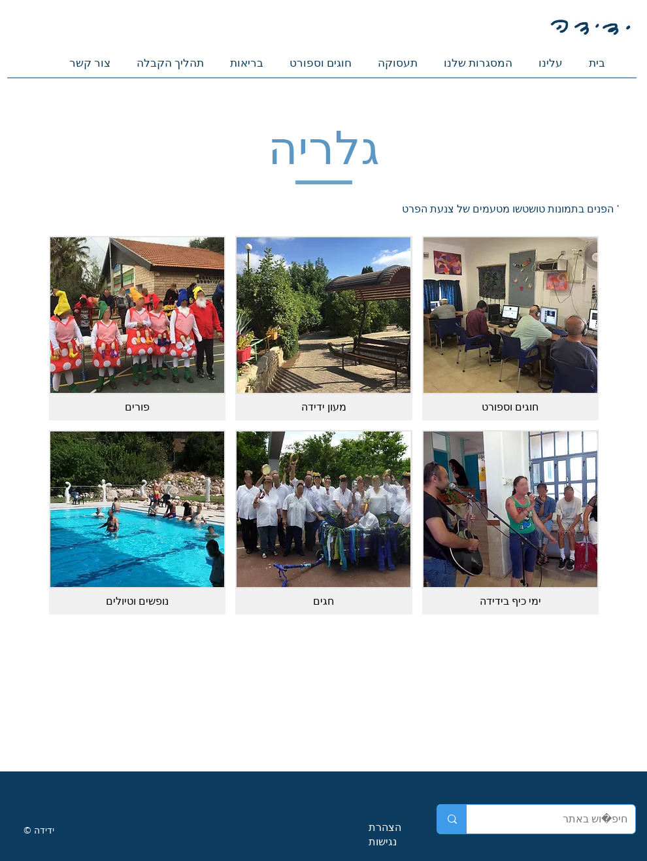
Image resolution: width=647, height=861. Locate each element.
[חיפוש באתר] (560, 819)
